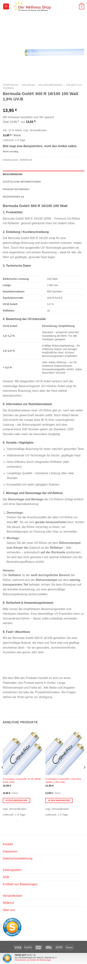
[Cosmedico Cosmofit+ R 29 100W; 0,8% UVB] (22, 751)
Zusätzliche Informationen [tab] (22, 181)
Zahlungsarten (12, 870)
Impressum (10, 851)
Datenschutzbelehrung (17, 858)
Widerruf (8, 902)
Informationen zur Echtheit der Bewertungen (33, 960)
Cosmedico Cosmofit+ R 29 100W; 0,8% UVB (22, 781)
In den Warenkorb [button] (16, 800)
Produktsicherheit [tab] (16, 189)
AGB (6, 877)
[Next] (84, 775)
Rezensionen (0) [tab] (13, 196)
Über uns (9, 910)
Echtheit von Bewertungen (20, 884)
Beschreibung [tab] (13, 174)
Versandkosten (12, 895)
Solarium (28, 85)
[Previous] (2, 775)
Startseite (10, 85)
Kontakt (8, 844)
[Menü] (6, 7)
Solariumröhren (50, 85)
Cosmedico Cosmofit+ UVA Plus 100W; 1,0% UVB (63, 781)
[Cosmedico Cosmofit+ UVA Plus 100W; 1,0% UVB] (64, 751)
